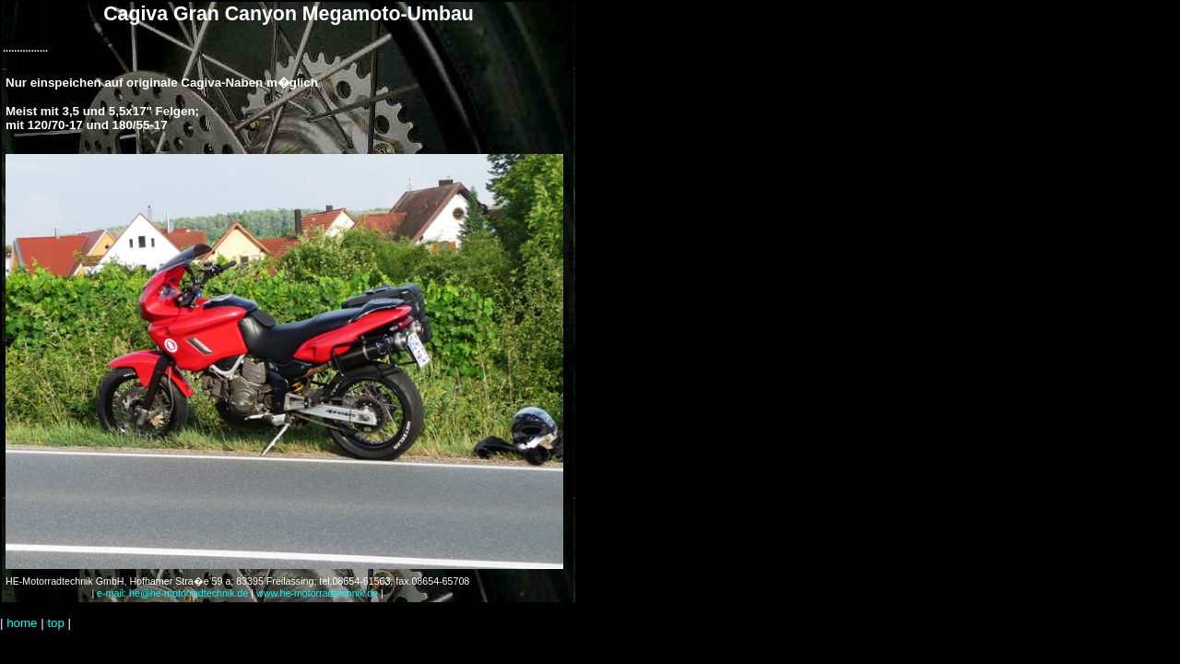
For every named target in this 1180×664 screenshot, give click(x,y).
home (21, 623)
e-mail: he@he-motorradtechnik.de (172, 593)
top (56, 623)
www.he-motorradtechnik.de (317, 593)
